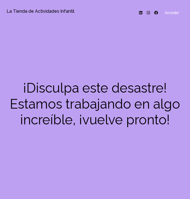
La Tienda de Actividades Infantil (40, 11)
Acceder (172, 13)
